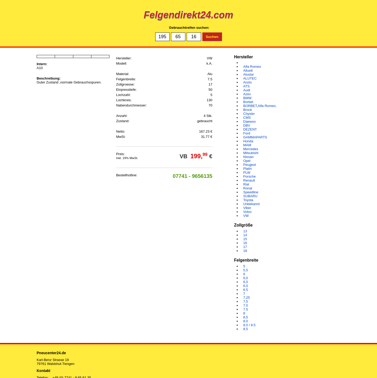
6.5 (245, 290)
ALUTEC (250, 78)
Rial (246, 184)
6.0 (245, 286)
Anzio (247, 82)
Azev (247, 94)
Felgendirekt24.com (188, 14)
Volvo (247, 212)
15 (245, 239)
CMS (247, 118)
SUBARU (250, 196)
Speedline (250, 192)
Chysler (249, 114)
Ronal (247, 188)
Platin (247, 169)
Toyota (248, 200)
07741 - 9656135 (192, 176)
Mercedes (250, 149)
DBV (246, 125)
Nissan (248, 157)
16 (245, 243)
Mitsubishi (250, 153)
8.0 (245, 321)
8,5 (245, 317)
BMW (247, 98)
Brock (247, 110)
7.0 (245, 305)
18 (245, 251)
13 (245, 231)
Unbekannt (251, 204)
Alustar (248, 74)
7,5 (245, 301)
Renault (249, 180)
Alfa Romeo (252, 67)
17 (245, 247)
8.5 (245, 329)
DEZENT (250, 129)
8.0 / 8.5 (249, 325)
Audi (246, 90)
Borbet (248, 102)
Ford (246, 133)
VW (246, 216)
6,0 (245, 278)
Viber (247, 208)
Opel (246, 161)
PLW (246, 172)
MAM (247, 145)
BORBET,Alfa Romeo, (259, 106)
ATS (246, 86)
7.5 (245, 309)
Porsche (249, 176)
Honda (248, 141)
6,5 (245, 282)
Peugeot (249, 165)
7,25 (246, 298)
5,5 (245, 270)
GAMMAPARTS (255, 137)
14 (245, 235)
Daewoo (249, 121)
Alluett (248, 70)
